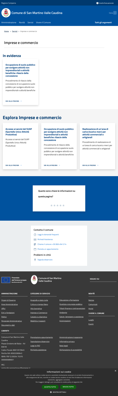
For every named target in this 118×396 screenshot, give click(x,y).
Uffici (3, 308)
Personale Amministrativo (11, 321)
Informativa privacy (67, 341)
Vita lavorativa (36, 308)
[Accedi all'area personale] (105, 3)
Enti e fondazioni (8, 312)
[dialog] (59, 382)
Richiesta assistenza (38, 349)
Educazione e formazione (69, 300)
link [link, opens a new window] (81, 382)
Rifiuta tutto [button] (68, 387)
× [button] (115, 371)
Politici (4, 316)
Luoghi (91, 320)
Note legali (63, 345)
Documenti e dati (8, 325)
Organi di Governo (8, 300)
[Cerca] (114, 13)
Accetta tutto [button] (50, 387)
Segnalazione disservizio (39, 341)
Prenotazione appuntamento (41, 337)
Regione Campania (8, 3)
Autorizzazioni (65, 320)
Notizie (91, 300)
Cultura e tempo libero (39, 304)
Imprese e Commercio (38, 312)
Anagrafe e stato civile (39, 300)
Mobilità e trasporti (37, 321)
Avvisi (90, 308)
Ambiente (63, 312)
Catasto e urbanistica (38, 316)
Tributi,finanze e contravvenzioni (72, 308)
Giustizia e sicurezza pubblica (70, 304)
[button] (59, 392)
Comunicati (92, 304)
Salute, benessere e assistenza (71, 316)
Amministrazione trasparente (71, 337)
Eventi (91, 324)
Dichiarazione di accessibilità (70, 349)
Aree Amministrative (9, 304)
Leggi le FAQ (35, 345)
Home (6, 31)
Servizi (14, 31)
